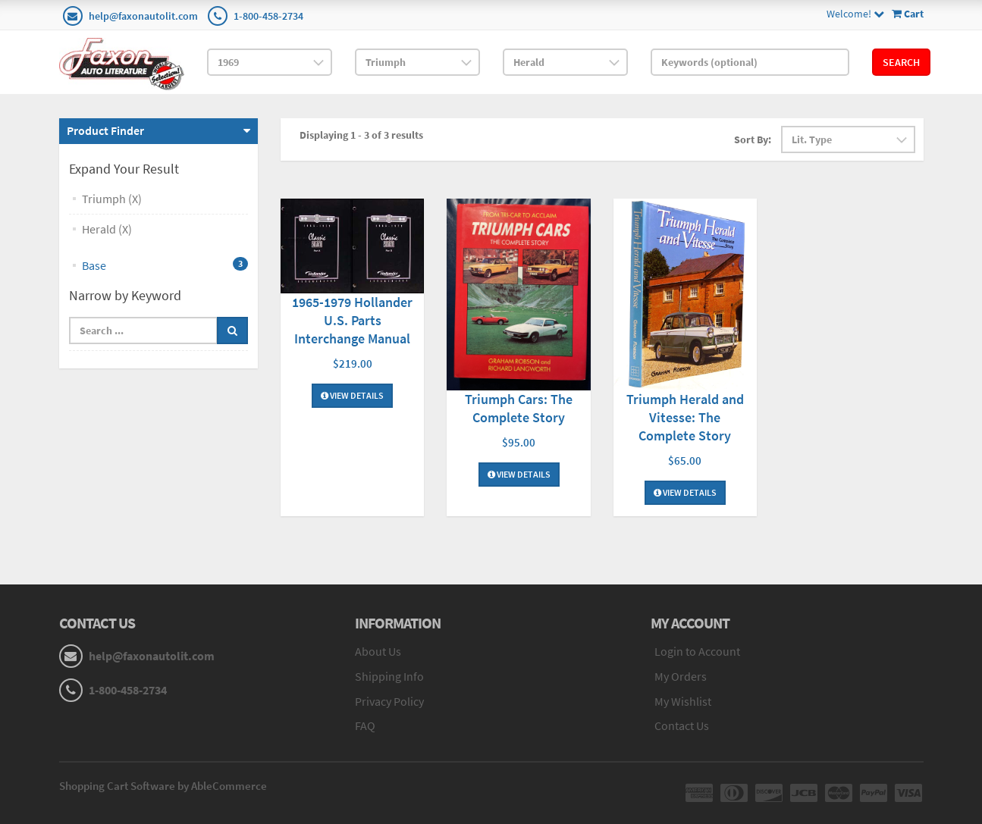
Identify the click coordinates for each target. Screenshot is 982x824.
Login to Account (697, 651)
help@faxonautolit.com (143, 16)
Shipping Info (389, 676)
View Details (352, 395)
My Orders (680, 676)
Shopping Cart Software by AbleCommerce (163, 786)
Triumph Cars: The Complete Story (519, 408)
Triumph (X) (112, 198)
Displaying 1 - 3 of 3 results (361, 135)
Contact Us (681, 725)
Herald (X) (107, 229)
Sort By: (752, 139)
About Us (378, 651)
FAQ (365, 725)
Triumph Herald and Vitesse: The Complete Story (685, 417)
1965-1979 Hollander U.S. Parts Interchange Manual (352, 320)
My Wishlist (682, 701)
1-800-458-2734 (268, 16)
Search (901, 62)
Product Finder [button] (105, 130)
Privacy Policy (389, 701)
